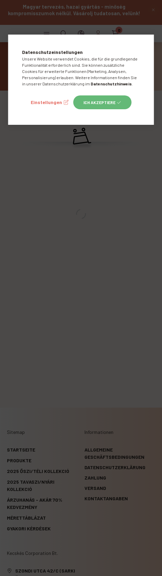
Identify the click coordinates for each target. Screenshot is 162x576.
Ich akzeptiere (99, 102)
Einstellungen (46, 102)
